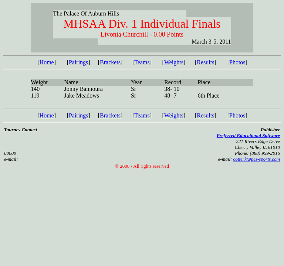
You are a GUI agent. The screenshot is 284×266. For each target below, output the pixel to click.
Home (47, 62)
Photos (237, 62)
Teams (142, 62)
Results (205, 62)
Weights (173, 62)
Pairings (78, 62)
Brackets (110, 62)
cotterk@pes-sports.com (256, 159)
